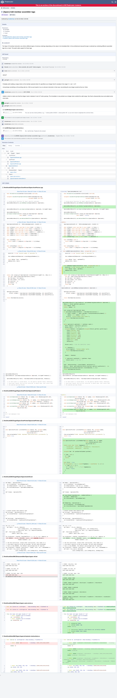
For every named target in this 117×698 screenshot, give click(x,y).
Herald (6, 67)
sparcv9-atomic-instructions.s (18, 178)
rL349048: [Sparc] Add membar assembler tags (15, 38)
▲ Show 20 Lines (21, 222)
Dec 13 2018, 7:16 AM (27, 103)
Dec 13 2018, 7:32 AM (68, 136)
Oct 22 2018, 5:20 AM (28, 63)
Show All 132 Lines (32, 480)
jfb (28, 67)
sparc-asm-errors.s (15, 176)
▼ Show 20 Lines (41, 191)
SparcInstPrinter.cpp (15, 163)
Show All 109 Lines (32, 560)
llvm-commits (23, 67)
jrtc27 (30, 67)
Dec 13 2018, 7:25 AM (36, 121)
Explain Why (59, 136)
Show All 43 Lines (32, 395)
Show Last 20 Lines (41, 387)
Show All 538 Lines (31, 387)
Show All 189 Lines (32, 424)
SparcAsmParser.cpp (15, 157)
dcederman (11, 19)
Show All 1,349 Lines (31, 523)
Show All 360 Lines (31, 288)
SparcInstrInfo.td (13, 166)
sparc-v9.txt (13, 172)
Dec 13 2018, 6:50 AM (36, 92)
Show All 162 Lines (31, 222)
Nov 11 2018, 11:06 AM (23, 71)
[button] (115, 2)
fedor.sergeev (37, 67)
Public (13, 15)
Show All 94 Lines (31, 251)
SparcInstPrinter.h (15, 161)
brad (6, 33)
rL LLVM (5, 59)
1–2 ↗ (5, 112)
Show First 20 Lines (22, 191)
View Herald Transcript (48, 67)
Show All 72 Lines (32, 191)
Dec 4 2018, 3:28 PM (25, 80)
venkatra (7, 31)
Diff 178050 (27, 92)
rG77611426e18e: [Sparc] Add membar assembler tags (17, 37)
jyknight (7, 29)
